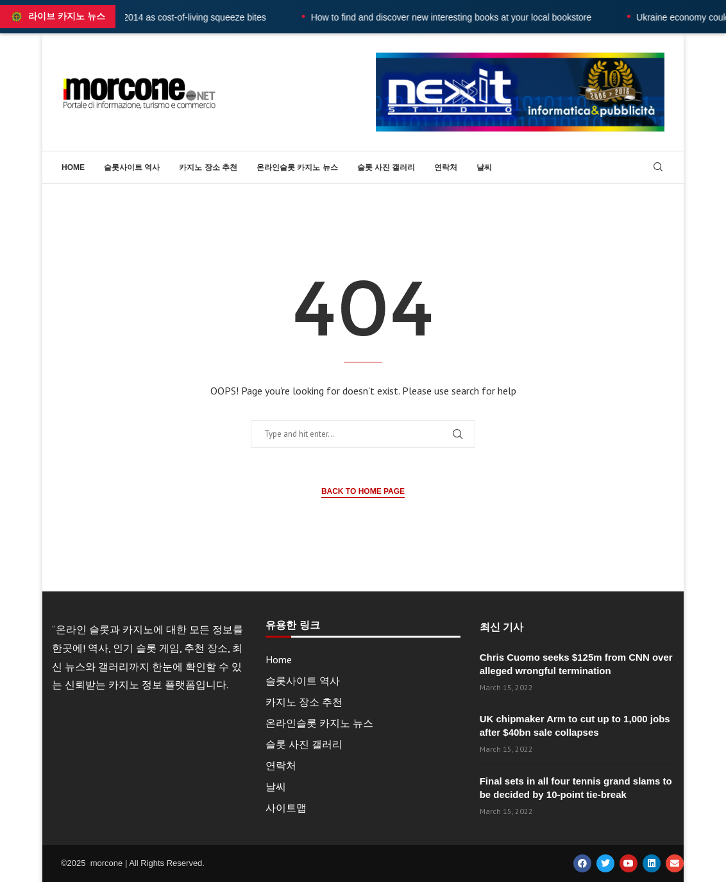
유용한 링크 (292, 625)
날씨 (484, 167)
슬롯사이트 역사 (132, 167)
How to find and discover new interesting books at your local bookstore (472, 17)
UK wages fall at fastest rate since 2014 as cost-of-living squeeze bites (147, 17)
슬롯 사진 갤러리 (386, 167)
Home (73, 167)
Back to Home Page (363, 491)
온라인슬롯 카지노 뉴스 (297, 167)
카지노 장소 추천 (208, 167)
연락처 (445, 167)
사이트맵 (286, 807)
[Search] (658, 168)
